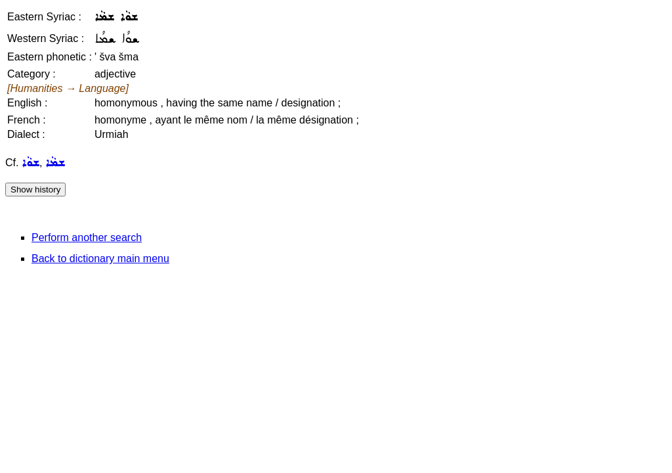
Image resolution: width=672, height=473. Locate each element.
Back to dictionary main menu (100, 258)
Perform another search (87, 237)
